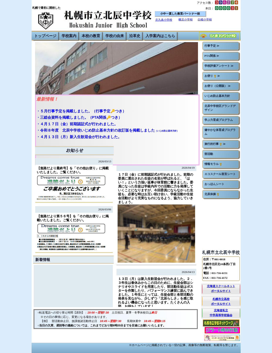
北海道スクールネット (221, 286)
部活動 (208, 154)
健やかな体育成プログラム (220, 131)
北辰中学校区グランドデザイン (220, 107)
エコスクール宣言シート (220, 174)
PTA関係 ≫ (211, 55)
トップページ (45, 36)
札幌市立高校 (221, 299)
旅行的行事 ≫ (215, 144)
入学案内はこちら (160, 36)
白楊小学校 (205, 19)
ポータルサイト (221, 291)
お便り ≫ (212, 76)
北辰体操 (211, 194)
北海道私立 (221, 310)
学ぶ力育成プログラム (218, 120)
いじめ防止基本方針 (217, 96)
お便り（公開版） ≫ (217, 85)
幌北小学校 (186, 19)
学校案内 (69, 36)
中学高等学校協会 (221, 315)
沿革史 (134, 36)
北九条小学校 (163, 19)
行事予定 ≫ (211, 45)
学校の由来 (114, 36)
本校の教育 (91, 36)
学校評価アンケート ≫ (218, 65)
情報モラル (213, 164)
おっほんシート (214, 184)
